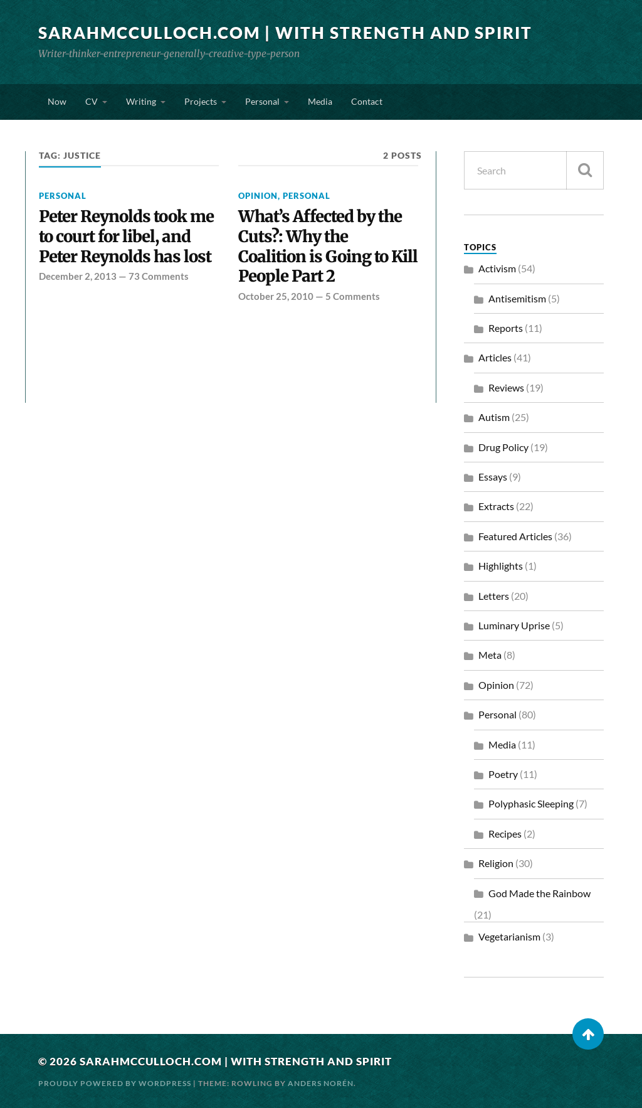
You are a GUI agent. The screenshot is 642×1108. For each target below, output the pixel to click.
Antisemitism (517, 298)
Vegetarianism (509, 936)
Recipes (505, 833)
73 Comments (159, 276)
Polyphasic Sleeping (531, 803)
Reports (505, 328)
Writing (141, 101)
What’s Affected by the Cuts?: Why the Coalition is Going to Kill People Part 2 (328, 247)
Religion (495, 863)
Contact (366, 101)
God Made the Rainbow (539, 893)
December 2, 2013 (78, 276)
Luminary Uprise (514, 625)
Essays (492, 476)
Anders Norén (321, 1083)
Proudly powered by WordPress (114, 1083)
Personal (262, 101)
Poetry (503, 774)
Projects (200, 101)
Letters (493, 596)
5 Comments (352, 296)
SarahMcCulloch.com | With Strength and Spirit (285, 32)
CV (91, 101)
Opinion (258, 196)
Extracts (496, 506)
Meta (490, 655)
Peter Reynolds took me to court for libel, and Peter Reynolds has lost (126, 237)
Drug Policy (503, 447)
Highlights (500, 566)
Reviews (506, 387)
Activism (497, 268)
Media (320, 101)
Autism (494, 417)
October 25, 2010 (275, 296)
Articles (495, 357)
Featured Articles (515, 536)
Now (57, 101)
